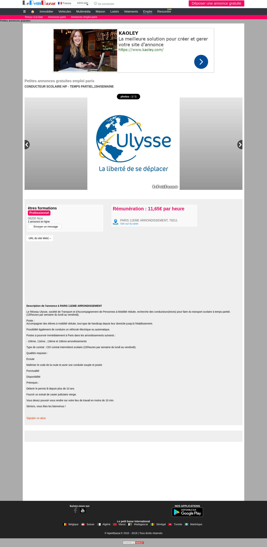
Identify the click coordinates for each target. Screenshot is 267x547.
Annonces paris (57, 17)
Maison (100, 11)
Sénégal (161, 524)
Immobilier (46, 11)
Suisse (90, 524)
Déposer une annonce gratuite (216, 3)
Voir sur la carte (129, 223)
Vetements (131, 11)
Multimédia (83, 11)
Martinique (196, 524)
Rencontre (164, 11)
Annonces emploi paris (84, 17)
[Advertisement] (133, 49)
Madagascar (141, 524)
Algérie (106, 524)
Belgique (74, 524)
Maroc (122, 524)
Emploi (147, 11)
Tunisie (178, 524)
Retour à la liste (34, 17)
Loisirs (114, 11)
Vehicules (64, 11)
